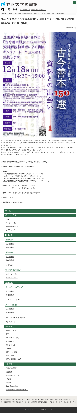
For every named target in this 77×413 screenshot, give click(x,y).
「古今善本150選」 (27, 140)
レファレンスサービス (14, 300)
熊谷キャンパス (12, 278)
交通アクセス (35, 10)
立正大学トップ (25, 10)
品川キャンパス (12, 274)
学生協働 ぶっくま (13, 341)
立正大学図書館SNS (13, 359)
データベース (11, 223)
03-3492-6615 (57, 400)
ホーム (3, 13)
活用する (9, 283)
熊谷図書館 (10, 247)
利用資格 (9, 265)
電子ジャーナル (12, 226)
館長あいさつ (11, 330)
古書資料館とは (11, 364)
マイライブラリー (12, 230)
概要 (7, 334)
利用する (9, 235)
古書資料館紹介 (12, 368)
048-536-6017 (57, 402)
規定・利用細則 (12, 352)
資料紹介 (9, 382)
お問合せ (43, 10)
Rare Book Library (12, 386)
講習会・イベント (12, 375)
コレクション (11, 345)
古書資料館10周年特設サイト (17, 390)
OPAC (8, 219)
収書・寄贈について (13, 355)
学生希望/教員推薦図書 (15, 317)
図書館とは (10, 326)
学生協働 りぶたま (13, 338)
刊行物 (8, 348)
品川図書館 (10, 244)
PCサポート (10, 322)
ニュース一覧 (10, 13)
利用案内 (9, 372)
